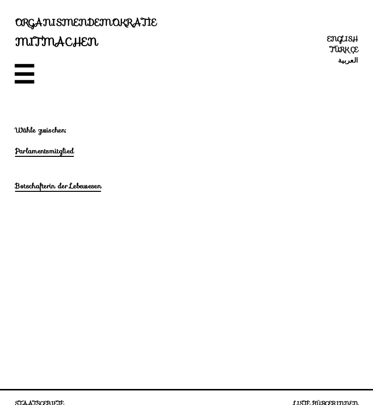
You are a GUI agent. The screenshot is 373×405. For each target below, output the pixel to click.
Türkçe (344, 49)
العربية (348, 60)
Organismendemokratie (86, 22)
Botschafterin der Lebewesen (58, 186)
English (342, 39)
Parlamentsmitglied (44, 151)
